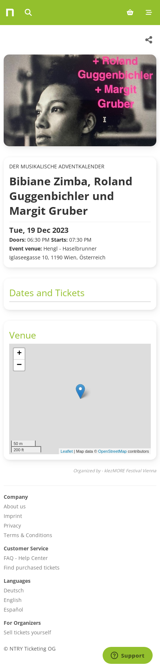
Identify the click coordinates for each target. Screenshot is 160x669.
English (13, 599)
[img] (80, 399)
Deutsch (14, 590)
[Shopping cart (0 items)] (130, 12)
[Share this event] (149, 39)
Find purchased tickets (32, 567)
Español (13, 609)
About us (15, 506)
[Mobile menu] (148, 12)
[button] (80, 391)
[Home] (10, 12)
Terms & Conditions (28, 535)
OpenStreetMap (112, 451)
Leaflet (67, 451)
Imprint (13, 515)
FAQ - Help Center (26, 557)
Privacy (12, 525)
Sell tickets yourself (27, 632)
